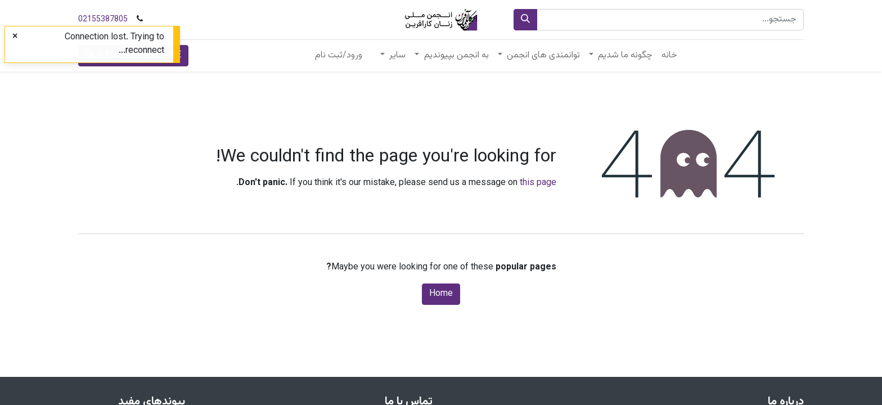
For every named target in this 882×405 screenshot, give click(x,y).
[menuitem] (669, 55)
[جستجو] (525, 19)
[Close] (15, 37)
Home (441, 294)
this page (538, 183)
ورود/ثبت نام (338, 55)
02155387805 (103, 20)
